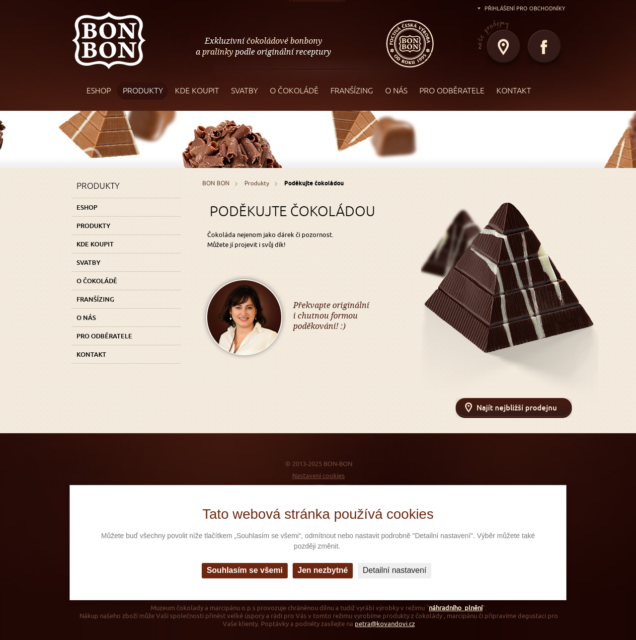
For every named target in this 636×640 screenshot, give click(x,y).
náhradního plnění (455, 608)
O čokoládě (97, 281)
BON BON (109, 40)
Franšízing (95, 299)
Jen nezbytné (323, 570)
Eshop (87, 207)
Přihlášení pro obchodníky (524, 8)
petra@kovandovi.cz (385, 624)
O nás (86, 317)
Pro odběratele (104, 336)
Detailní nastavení (394, 570)
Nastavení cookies (318, 476)
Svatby (88, 262)
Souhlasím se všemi (245, 570)
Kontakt (91, 354)
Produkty (93, 226)
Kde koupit (95, 244)
